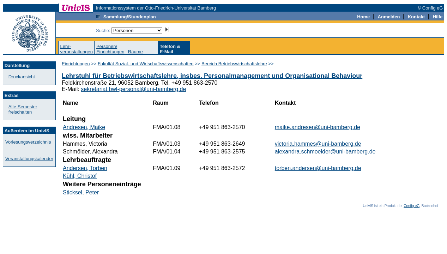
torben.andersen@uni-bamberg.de (318, 168)
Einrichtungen (76, 63)
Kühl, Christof (80, 176)
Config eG (411, 206)
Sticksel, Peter (81, 192)
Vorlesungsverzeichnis (28, 142)
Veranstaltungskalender (29, 158)
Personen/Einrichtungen (110, 49)
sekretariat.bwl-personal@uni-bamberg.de (133, 89)
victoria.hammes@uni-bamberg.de (318, 144)
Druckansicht (21, 76)
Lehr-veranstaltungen (76, 49)
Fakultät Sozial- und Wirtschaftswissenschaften (146, 63)
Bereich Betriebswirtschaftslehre (234, 63)
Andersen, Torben (85, 168)
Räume (135, 51)
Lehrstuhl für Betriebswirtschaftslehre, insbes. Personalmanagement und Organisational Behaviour (212, 75)
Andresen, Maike (84, 127)
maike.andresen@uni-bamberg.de (317, 127)
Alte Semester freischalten (22, 109)
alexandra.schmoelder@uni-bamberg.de (325, 152)
